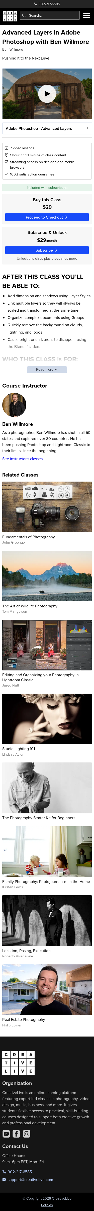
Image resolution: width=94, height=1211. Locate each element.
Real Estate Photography (23, 1019)
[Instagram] (27, 1134)
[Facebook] (16, 1134)
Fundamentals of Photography (28, 537)
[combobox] (50, 15)
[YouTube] (6, 1134)
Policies (47, 1204)
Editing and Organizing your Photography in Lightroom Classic (40, 677)
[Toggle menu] (87, 15)
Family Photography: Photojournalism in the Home (46, 881)
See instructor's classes (22, 458)
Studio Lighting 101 (18, 748)
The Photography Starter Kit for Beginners (38, 817)
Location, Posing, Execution (26, 950)
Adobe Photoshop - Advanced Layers (39, 128)
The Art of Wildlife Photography (29, 606)
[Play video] (47, 94)
